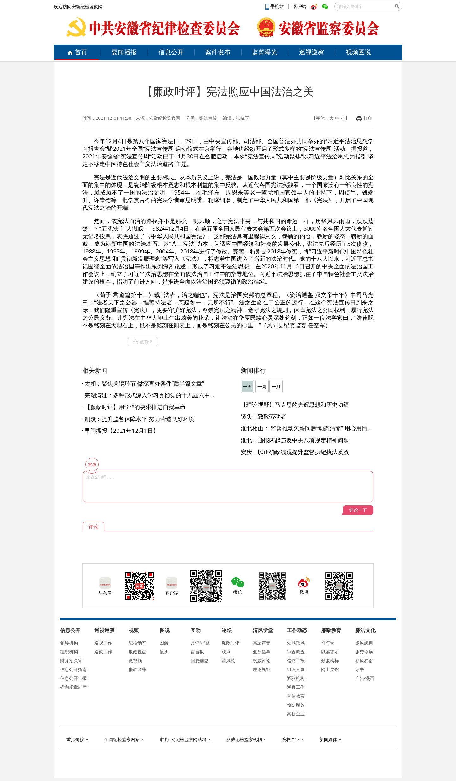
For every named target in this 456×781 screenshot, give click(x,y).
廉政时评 (230, 643)
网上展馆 (330, 669)
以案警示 (330, 652)
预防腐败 (296, 705)
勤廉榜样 (330, 660)
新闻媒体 (330, 739)
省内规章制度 (73, 687)
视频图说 (358, 52)
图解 (164, 643)
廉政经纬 (137, 669)
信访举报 (296, 660)
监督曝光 (264, 52)
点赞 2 (142, 342)
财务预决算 (71, 660)
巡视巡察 (311, 52)
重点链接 (77, 739)
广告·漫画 (364, 678)
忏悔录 (327, 643)
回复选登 (199, 660)
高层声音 (261, 643)
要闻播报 (124, 52)
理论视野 (261, 669)
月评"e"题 (200, 643)
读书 (359, 669)
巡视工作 (103, 643)
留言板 (197, 652)
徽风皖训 (364, 643)
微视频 (135, 660)
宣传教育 (296, 696)
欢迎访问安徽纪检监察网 (78, 6)
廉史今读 (364, 652)
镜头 (164, 652)
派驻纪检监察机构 (246, 739)
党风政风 (296, 643)
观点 (226, 652)
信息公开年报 (73, 678)
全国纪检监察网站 (124, 739)
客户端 (300, 6)
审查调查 (296, 652)
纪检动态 (137, 643)
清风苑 (228, 660)
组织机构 (69, 652)
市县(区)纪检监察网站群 (185, 739)
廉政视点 (137, 652)
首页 (77, 52)
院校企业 (293, 739)
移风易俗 (364, 660)
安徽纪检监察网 (164, 118)
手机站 (275, 6)
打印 (364, 118)
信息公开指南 (73, 669)
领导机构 (69, 643)
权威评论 (261, 660)
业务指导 (261, 652)
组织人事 (296, 669)
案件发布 (218, 52)
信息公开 (171, 52)
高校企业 (296, 714)
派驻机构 (296, 678)
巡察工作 (103, 652)
